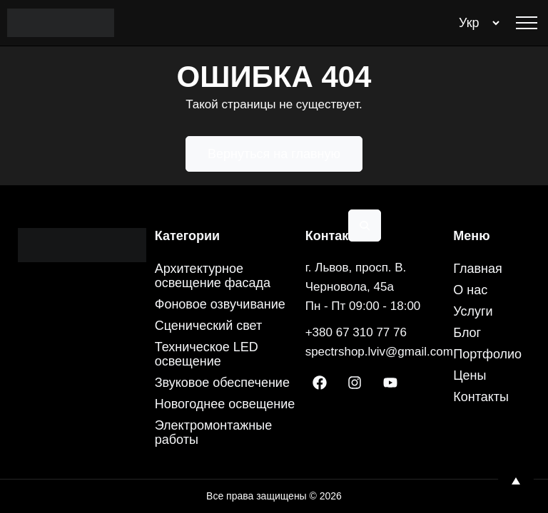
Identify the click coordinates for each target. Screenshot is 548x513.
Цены (469, 375)
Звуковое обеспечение (222, 382)
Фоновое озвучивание (220, 304)
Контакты (481, 397)
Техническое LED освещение (206, 354)
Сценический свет (209, 325)
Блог (467, 333)
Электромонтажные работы (214, 432)
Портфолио (487, 354)
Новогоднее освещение (225, 404)
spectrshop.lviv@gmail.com (379, 351)
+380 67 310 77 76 (356, 332)
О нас (470, 290)
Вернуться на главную (274, 154)
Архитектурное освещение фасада (212, 275)
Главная (477, 268)
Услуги (472, 311)
